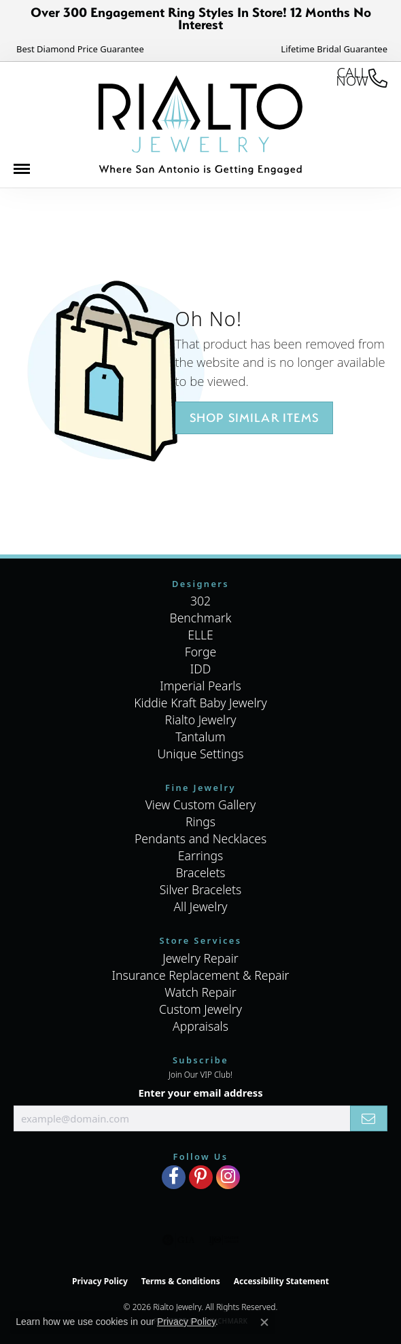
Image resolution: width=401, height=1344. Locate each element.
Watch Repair (200, 992)
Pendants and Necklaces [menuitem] (200, 838)
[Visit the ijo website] (224, 1240)
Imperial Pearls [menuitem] (200, 685)
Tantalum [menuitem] (200, 736)
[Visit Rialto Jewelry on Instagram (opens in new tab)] (228, 1177)
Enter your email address (200, 1092)
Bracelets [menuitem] (200, 872)
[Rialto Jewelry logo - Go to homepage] (200, 125)
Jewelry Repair (200, 958)
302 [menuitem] (200, 601)
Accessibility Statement (281, 1281)
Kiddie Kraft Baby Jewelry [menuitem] (200, 702)
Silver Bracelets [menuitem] (200, 889)
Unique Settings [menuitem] (200, 753)
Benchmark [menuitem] (201, 617)
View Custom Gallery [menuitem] (200, 804)
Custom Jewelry (200, 1009)
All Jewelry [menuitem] (200, 906)
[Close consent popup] (264, 1322)
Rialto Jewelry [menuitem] (201, 719)
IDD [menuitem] (200, 668)
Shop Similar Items (254, 417)
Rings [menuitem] (200, 821)
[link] (79, 49)
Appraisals (200, 1026)
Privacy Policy (100, 1281)
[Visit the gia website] (178, 1240)
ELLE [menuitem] (200, 634)
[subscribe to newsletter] (368, 1118)
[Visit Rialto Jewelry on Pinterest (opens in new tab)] (201, 1177)
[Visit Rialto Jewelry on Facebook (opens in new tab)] (174, 1177)
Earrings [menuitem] (200, 855)
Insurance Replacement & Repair (200, 975)
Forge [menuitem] (200, 651)
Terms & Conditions (180, 1281)
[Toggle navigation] (28, 172)
